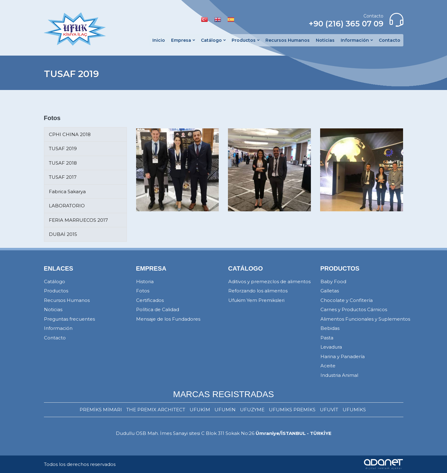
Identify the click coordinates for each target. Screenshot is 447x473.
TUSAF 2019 (63, 148)
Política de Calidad (157, 309)
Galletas (329, 291)
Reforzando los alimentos (258, 291)
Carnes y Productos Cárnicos (353, 309)
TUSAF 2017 (62, 177)
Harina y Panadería (342, 356)
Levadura (331, 347)
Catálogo (54, 281)
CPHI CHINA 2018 (70, 134)
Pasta (326, 338)
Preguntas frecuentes (69, 319)
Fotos (142, 291)
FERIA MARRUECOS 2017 (78, 220)
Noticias (53, 309)
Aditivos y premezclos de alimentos (269, 281)
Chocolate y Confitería (346, 300)
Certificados (150, 300)
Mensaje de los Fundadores (168, 319)
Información (58, 328)
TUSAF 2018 (63, 163)
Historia (145, 281)
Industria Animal (339, 375)
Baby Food (333, 281)
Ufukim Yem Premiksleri (256, 300)
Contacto (55, 338)
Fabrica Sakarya (67, 191)
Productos (56, 291)
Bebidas (329, 328)
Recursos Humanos (67, 300)
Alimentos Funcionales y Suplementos (365, 319)
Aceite (327, 366)
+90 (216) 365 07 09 (346, 23)
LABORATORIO (67, 206)
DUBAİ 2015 (63, 234)
